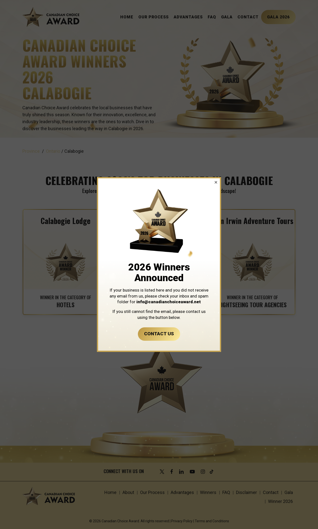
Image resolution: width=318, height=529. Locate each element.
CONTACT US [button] (159, 334)
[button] (216, 182)
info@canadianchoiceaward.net (168, 301)
